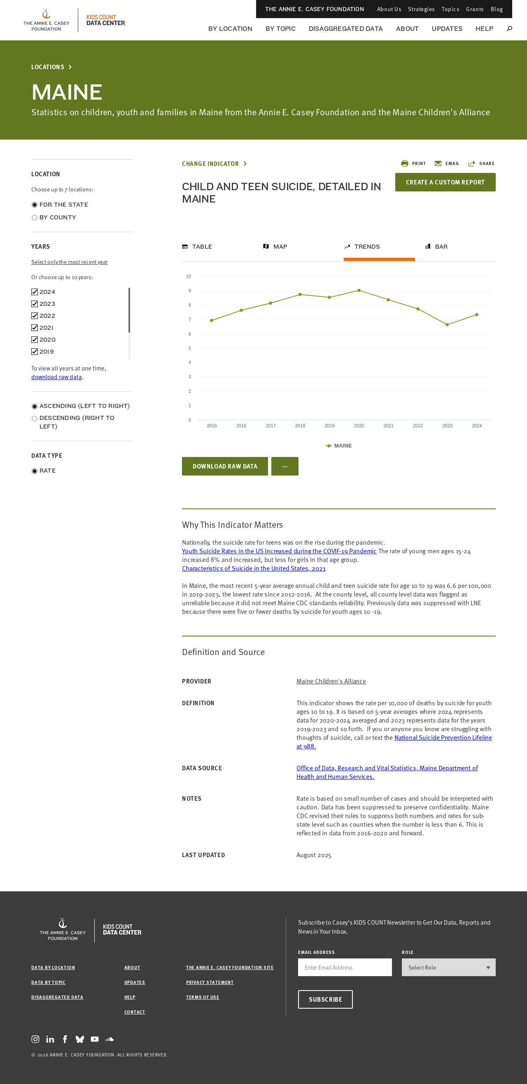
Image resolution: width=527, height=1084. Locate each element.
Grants (475, 9)
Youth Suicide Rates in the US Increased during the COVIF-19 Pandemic (279, 551)
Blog (497, 9)
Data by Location (53, 967)
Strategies (421, 9)
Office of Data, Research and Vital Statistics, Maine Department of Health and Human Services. (387, 772)
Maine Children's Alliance (331, 681)
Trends (367, 246)
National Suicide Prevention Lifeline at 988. (394, 741)
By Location (230, 29)
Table (202, 246)
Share (481, 163)
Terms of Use (202, 997)
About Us (389, 9)
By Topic (281, 29)
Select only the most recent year (69, 261)
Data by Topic (48, 982)
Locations (47, 67)
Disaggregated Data (346, 29)
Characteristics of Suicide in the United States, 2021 (254, 568)
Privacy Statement (210, 982)
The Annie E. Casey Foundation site (230, 967)
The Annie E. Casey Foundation (314, 9)
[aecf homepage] (46, 20)
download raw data (56, 376)
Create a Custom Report (445, 181)
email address (316, 952)
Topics (450, 9)
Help (484, 29)
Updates (447, 29)
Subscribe (325, 999)
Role (408, 952)
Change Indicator (210, 163)
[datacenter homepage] (105, 20)
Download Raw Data (225, 466)
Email (446, 163)
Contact (134, 1012)
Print (413, 163)
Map (280, 246)
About (407, 29)
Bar (441, 246)
